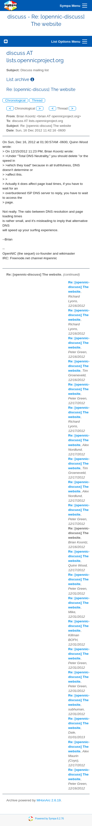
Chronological (15, 100)
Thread (37, 100)
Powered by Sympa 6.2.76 (49, 818)
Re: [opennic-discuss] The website (79, 286)
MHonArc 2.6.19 (49, 800)
